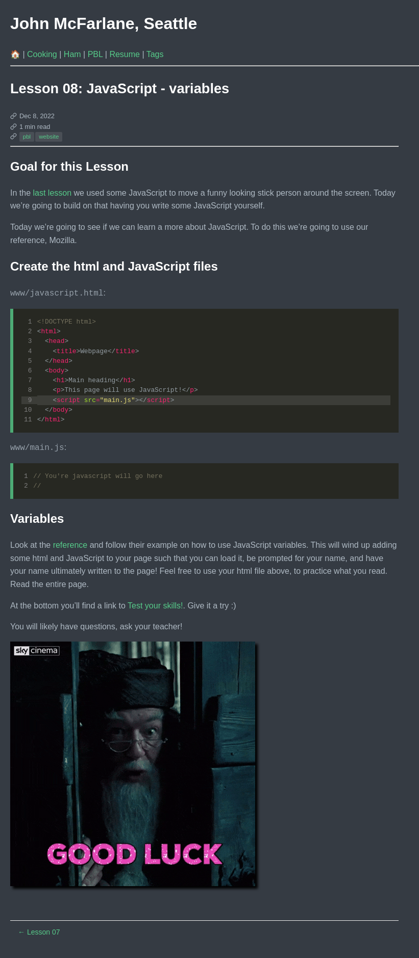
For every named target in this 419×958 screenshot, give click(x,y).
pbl (27, 137)
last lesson (52, 193)
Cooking (43, 54)
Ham (73, 54)
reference (70, 544)
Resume (125, 54)
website (49, 137)
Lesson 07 (39, 931)
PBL (96, 54)
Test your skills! (155, 604)
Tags (155, 54)
